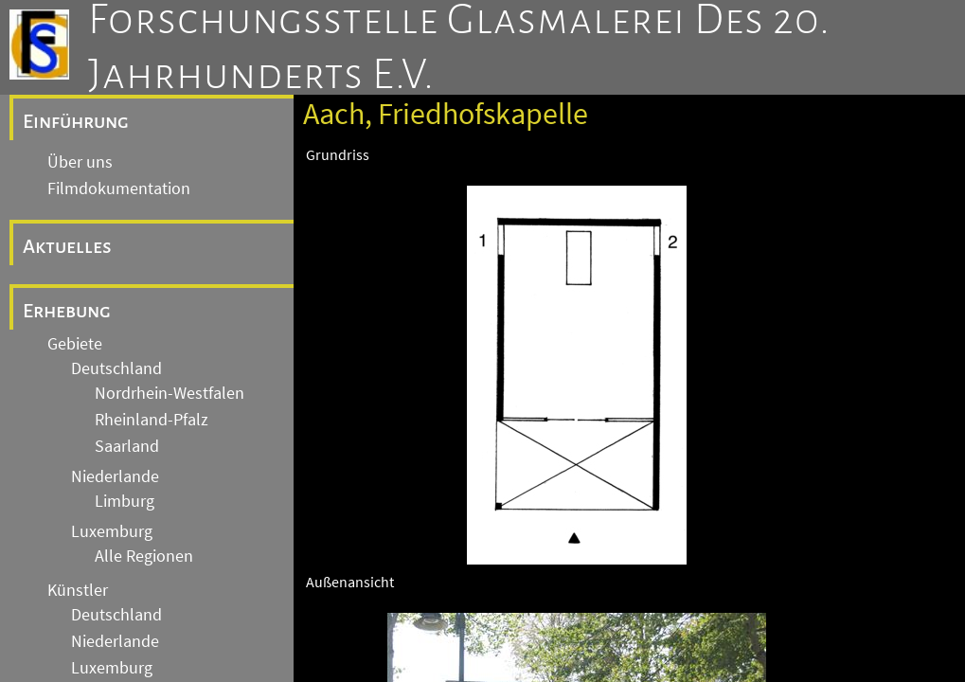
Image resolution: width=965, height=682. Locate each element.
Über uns (80, 162)
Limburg (124, 501)
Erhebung (67, 310)
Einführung (76, 121)
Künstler (77, 590)
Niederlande (115, 476)
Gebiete (74, 343)
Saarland (127, 446)
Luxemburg (111, 531)
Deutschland (116, 368)
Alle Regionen (144, 556)
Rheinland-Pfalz (151, 419)
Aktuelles (67, 246)
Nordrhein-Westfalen (169, 393)
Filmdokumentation (118, 188)
